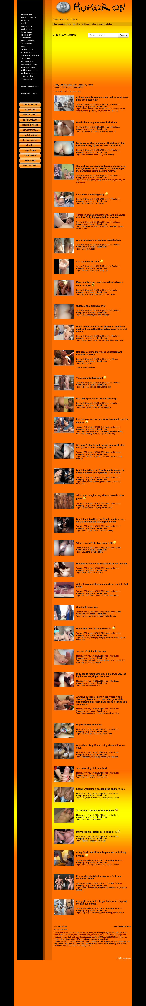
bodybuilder (103, 888)
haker (107, 935)
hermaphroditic (97, 941)
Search (123, 35)
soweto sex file (97, 935)
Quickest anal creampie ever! (91, 306)
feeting (106, 431)
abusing (86, 111)
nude (110, 508)
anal (83, 154)
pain (104, 433)
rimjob (108, 713)
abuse (84, 109)
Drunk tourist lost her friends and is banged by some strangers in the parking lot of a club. (100, 471)
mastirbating (68, 937)
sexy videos (66, 87)
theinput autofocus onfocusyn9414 (77, 946)
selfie (84, 572)
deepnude (58, 946)
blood (99, 685)
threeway (113, 226)
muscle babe (114, 888)
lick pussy (104, 226)
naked (104, 508)
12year (80, 939)
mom (113, 294)
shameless (80, 182)
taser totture (71, 939)
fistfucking (80, 433)
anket (106, 943)
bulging (102, 637)
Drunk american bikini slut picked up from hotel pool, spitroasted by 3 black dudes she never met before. (101, 329)
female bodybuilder (89, 888)
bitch (83, 203)
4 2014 (62, 935)
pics (89, 616)
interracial (119, 340)
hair (99, 433)
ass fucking (98, 154)
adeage (87, 939)
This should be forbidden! (91, 378)
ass (83, 249)
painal (88, 407)
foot (87, 431)
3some (120, 226)
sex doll (111, 111)
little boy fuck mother (117, 943)
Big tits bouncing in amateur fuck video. (96, 122)
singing (98, 508)
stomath (57, 939)
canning (109, 913)
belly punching (87, 865)
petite (99, 387)
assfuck (94, 552)
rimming (115, 713)
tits (92, 131)
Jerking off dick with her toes (91, 651)
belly (88, 637)
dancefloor (86, 180)
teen (114, 616)
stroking (114, 660)
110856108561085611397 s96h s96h (69, 941)
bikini (90, 340)
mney (124, 937)
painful (109, 865)
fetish (92, 431)
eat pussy (95, 226)
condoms (90, 595)
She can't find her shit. (89, 261)
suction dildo (96, 798)
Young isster (121, 935)
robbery (94, 111)
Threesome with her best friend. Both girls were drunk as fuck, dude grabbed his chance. (100, 216)
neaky (60, 943)
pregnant (93, 841)
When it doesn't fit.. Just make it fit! (96, 543)
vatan (87, 941)
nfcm (91, 933)
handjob (100, 777)
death (94, 819)
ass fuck (97, 315)
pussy (88, 249)
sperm (97, 595)
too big (100, 407)
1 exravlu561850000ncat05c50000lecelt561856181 (95, 937)
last (65, 926)
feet (83, 431)
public (102, 180)
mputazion (58, 937)
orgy (103, 340)
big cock (85, 387)
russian (79, 890)
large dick (97, 456)
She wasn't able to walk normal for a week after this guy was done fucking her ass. (100, 446)
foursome (97, 340)
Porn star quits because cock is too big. (96, 398)
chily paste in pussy (72, 943)
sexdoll (104, 111)
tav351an (69, 935)
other (94, 24)
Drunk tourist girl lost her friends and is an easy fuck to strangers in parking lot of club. (100, 520)
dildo (88, 203)
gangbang (95, 757)
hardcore (99, 431)
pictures (100, 24)
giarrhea (123, 933)
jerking (107, 660)
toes (101, 660)
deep (102, 270)
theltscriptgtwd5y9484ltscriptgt (106, 933)
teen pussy (114, 595)
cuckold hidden (97, 939)
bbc (107, 340)
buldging (94, 637)
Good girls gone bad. (87, 607)
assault (102, 109)
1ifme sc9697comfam (94, 943)
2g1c (119, 937)
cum (83, 595)
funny (69, 24)
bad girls (108, 616)
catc (82, 943)
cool (83, 24)
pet (96, 203)
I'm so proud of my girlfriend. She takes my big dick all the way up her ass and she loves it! (100, 144)
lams (63, 939)
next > (60, 926)
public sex (110, 180)
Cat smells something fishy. (92, 194)
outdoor (109, 482)
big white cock (100, 294)
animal (101, 203)
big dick (85, 294)
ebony (116, 798)
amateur (112, 131)
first (55, 926)
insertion (85, 270)
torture (97, 865)
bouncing (104, 131)
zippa (56, 935)
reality (110, 530)
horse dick (80, 640)
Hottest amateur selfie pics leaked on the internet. (101, 563)
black (104, 387)
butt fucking (109, 154)
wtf (99, 111)
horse (116, 637)
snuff (84, 819)
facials (89, 363)
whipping (85, 913)
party (93, 180)
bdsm (103, 865)
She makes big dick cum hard (91, 768)
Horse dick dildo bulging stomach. (95, 628)
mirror (104, 798)
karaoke (85, 508)
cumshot (85, 734)
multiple (93, 734)
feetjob (98, 662)
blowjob (93, 777)
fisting (92, 270)
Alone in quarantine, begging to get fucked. (98, 240)
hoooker (72, 933)
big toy (122, 637)
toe (97, 660)
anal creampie (87, 315)
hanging (89, 433)
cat (93, 203)
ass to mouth (91, 685)
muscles (123, 888)
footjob (91, 662)
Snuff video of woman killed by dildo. (97, 810)
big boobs (86, 131)
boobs (96, 131)
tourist (84, 340)
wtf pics (108, 24)
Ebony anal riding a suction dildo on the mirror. (100, 789)
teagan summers (111, 941)
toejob (84, 660)
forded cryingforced (82, 935)
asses (115, 913)
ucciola (56, 933)
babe (93, 249)
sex (97, 180)
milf (108, 294)
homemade (100, 713)
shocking (76, 24)
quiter (94, 407)
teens (91, 508)
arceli (112, 935)
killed (99, 819)
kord (106, 939)
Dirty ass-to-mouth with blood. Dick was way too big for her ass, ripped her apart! (101, 675)
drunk (84, 482)
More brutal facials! (86, 368)
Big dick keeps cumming (89, 724)
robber (90, 109)
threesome (86, 226)
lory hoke (64, 933)
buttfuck (79, 459)
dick (119, 660)
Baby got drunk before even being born (98, 832)
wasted (118, 180)
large (91, 294)
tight (88, 552)
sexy (88, 24)
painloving (111, 433)
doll (116, 111)
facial (84, 363)
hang (95, 433)
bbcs (112, 340)
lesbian (116, 865)
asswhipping (95, 913)
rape (96, 109)
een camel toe (82, 933)
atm (83, 685)
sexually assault (112, 109)
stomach (109, 637)
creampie (106, 315)
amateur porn (81, 228)
